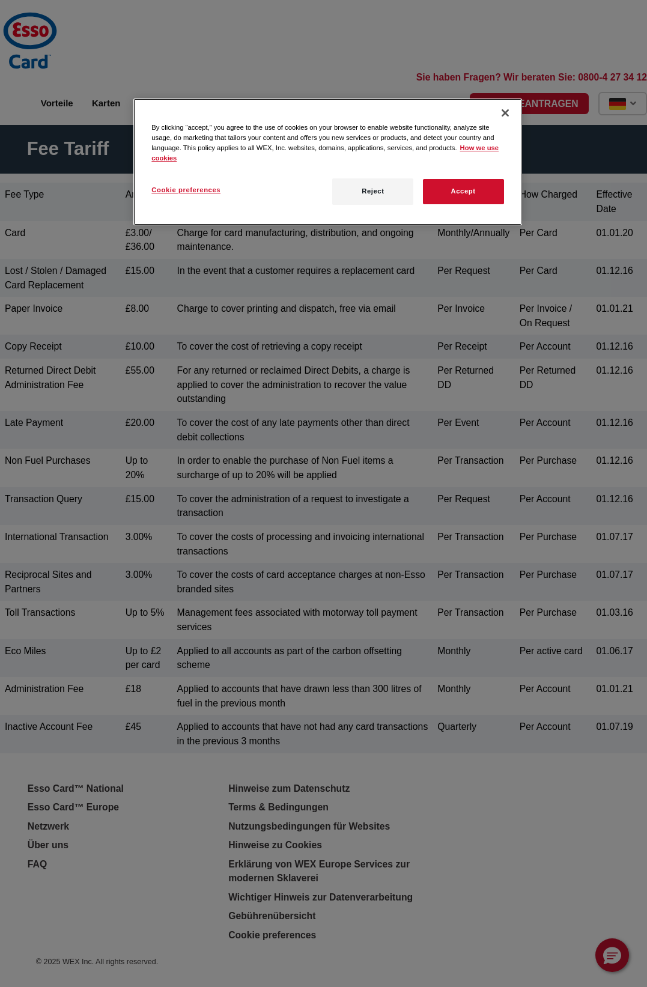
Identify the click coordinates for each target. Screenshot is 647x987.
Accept (463, 191)
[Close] (505, 113)
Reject (373, 191)
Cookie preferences (185, 189)
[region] (327, 162)
